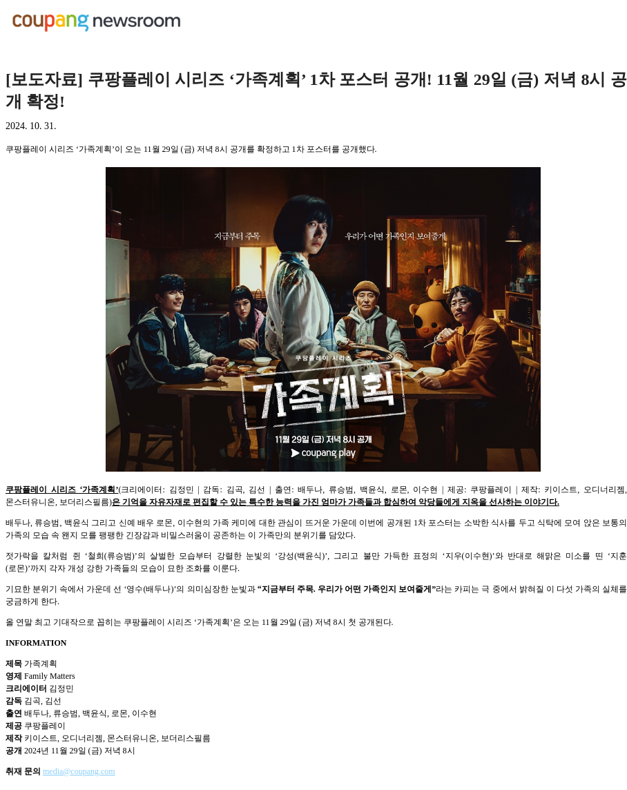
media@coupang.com (79, 771)
